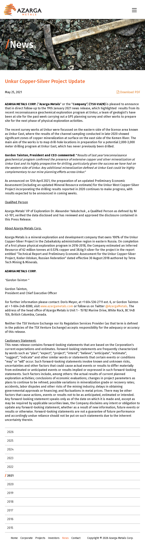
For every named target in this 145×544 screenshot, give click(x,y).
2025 (10, 440)
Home (14, 538)
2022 (10, 467)
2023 (10, 458)
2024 (10, 449)
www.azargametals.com (56, 306)
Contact (75, 538)
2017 (10, 510)
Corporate (26, 538)
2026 (10, 432)
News (65, 538)
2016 (10, 519)
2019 (10, 493)
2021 (10, 475)
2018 (10, 501)
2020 (10, 484)
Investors (53, 538)
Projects (40, 538)
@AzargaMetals (116, 306)
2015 (10, 528)
